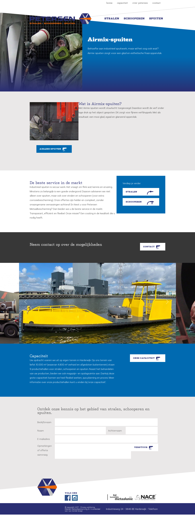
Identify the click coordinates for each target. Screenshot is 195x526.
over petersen (140, 3)
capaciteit (122, 3)
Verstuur (140, 447)
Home (109, 3)
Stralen (111, 18)
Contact (149, 247)
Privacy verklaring (87, 507)
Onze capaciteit (144, 358)
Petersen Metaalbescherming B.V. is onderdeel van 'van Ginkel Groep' (82, 510)
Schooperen (134, 18)
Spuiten (156, 18)
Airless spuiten (50, 149)
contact (156, 3)
